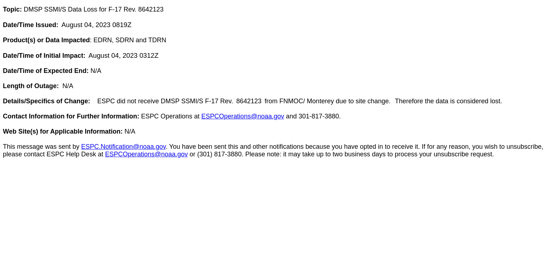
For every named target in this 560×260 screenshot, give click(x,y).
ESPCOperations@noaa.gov (242, 116)
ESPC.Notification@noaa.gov (123, 146)
